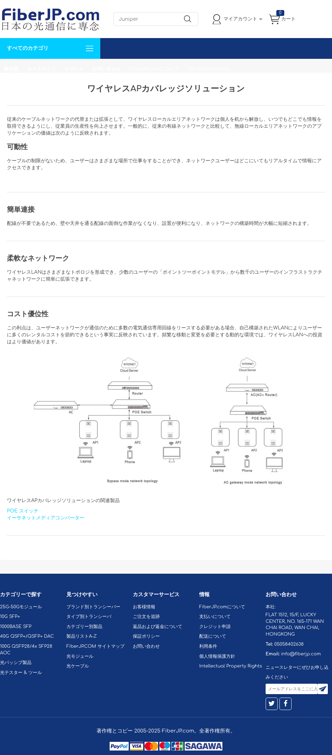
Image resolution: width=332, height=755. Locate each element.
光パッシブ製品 (15, 662)
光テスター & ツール (21, 672)
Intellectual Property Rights (230, 666)
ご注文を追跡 (146, 616)
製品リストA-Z (81, 636)
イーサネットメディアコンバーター (45, 517)
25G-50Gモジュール (21, 606)
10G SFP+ (10, 616)
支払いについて (215, 616)
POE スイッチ (22, 510)
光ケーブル (77, 666)
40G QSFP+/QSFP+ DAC (27, 636)
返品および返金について (157, 626)
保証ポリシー (146, 636)
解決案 (11, 69)
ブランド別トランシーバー (93, 606)
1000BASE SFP (15, 626)
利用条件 (208, 646)
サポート (74, 69)
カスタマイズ (41, 69)
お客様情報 (144, 606)
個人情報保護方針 (217, 656)
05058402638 (289, 644)
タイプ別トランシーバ (88, 616)
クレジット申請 (215, 626)
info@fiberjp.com (301, 654)
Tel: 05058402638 (208, 69)
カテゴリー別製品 (84, 626)
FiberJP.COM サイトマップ (95, 646)
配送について (212, 636)
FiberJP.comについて (154, 69)
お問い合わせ (106, 69)
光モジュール (79, 656)
